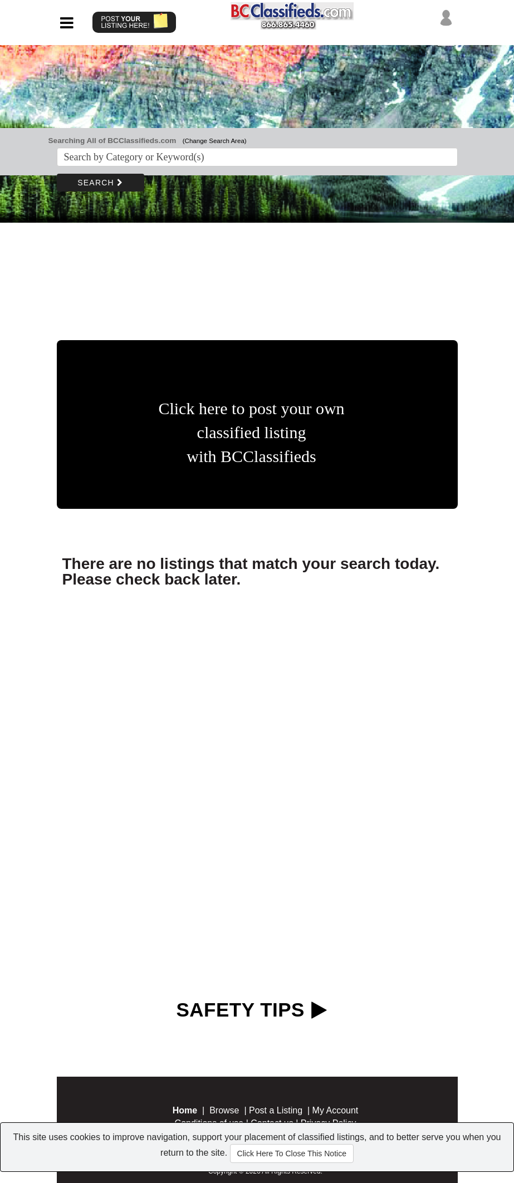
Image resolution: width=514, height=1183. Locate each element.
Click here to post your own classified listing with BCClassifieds (251, 432)
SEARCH (100, 182)
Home (185, 1110)
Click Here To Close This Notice (291, 1153)
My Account (335, 1110)
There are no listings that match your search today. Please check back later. (251, 571)
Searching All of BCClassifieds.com (112, 140)
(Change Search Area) (215, 141)
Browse (224, 1110)
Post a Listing (275, 1110)
